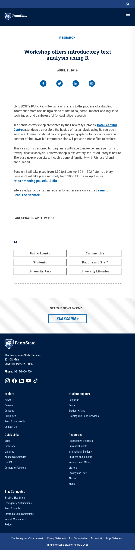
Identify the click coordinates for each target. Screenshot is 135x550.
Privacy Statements (57, 538)
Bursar (72, 405)
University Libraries (95, 271)
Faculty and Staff (95, 262)
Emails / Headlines (15, 497)
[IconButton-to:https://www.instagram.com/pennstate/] (7, 381)
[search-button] (127, 4)
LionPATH (10, 462)
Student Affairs (77, 410)
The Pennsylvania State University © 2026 (67, 544)
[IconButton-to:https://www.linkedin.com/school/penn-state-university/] (21, 381)
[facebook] (43, 84)
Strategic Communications (19, 514)
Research (67, 37)
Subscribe (66, 319)
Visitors (73, 467)
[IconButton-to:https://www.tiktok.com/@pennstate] (35, 381)
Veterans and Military (80, 462)
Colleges (9, 410)
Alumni (72, 478)
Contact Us (11, 426)
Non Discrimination (78, 538)
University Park (40, 271)
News (8, 400)
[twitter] (59, 84)
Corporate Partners (15, 467)
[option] (18, 371)
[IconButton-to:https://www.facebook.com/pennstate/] (14, 381)
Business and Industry (80, 457)
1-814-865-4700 (23, 371)
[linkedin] (76, 84)
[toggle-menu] (127, 15)
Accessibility (97, 538)
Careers (9, 405)
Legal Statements (115, 538)
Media (72, 483)
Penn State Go (13, 508)
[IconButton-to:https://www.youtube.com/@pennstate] (28, 381)
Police (8, 524)
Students (40, 262)
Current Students (78, 446)
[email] (92, 84)
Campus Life (95, 253)
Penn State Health (15, 421)
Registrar (74, 400)
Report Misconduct (15, 519)
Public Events (40, 253)
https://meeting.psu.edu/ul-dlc (35, 181)
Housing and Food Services (84, 416)
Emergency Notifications (18, 503)
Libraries (9, 451)
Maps (8, 441)
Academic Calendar (15, 457)
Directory (10, 446)
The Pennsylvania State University (27, 538)
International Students (81, 451)
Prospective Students (81, 441)
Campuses (10, 416)
